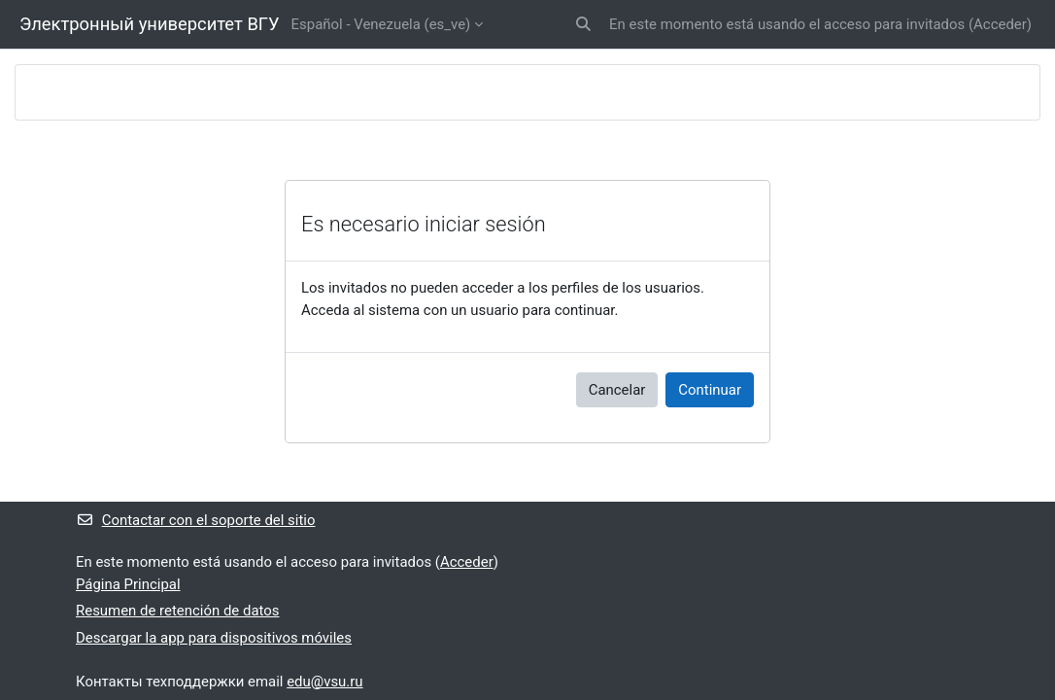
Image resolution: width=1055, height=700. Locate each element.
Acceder (1000, 24)
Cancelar (617, 390)
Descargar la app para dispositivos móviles (214, 638)
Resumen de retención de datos (178, 610)
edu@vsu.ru (324, 681)
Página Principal (128, 584)
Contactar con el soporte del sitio (195, 520)
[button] (583, 24)
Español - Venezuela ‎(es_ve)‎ (381, 24)
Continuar (709, 390)
